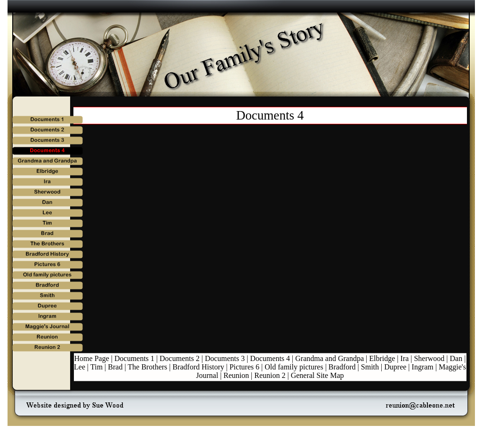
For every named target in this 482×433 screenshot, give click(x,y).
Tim (96, 367)
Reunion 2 (269, 375)
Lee (79, 367)
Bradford (342, 367)
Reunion (236, 375)
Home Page (91, 358)
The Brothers (147, 367)
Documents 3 (225, 358)
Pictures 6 (244, 367)
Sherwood (429, 358)
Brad (115, 367)
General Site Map (317, 375)
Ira (405, 358)
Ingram (423, 367)
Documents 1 (134, 358)
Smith (370, 367)
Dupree (395, 367)
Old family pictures (294, 367)
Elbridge (382, 358)
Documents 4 (270, 358)
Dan (456, 358)
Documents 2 (180, 358)
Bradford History (199, 367)
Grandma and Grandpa (329, 358)
